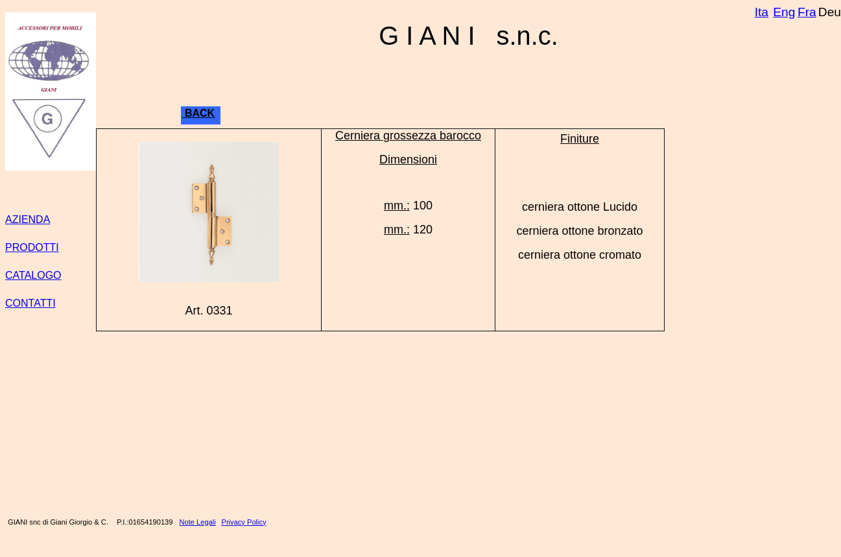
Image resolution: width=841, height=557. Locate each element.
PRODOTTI (32, 247)
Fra (807, 12)
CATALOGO (33, 275)
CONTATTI (30, 303)
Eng (784, 12)
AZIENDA (27, 219)
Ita (761, 12)
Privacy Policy (244, 522)
